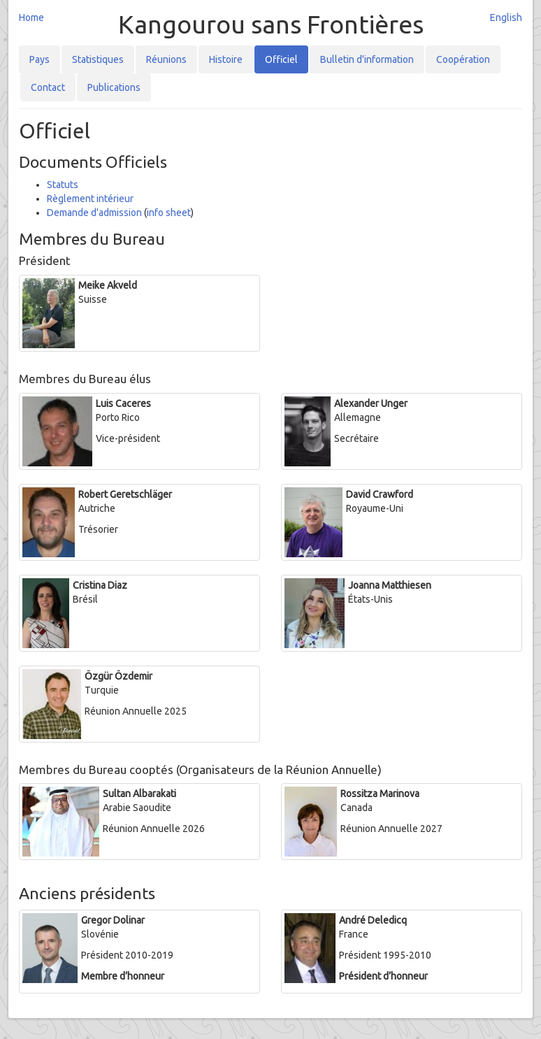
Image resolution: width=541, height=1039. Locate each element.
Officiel (281, 59)
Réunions (166, 59)
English (506, 17)
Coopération (463, 59)
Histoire (226, 59)
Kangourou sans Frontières (271, 24)
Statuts (62, 184)
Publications (113, 87)
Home (31, 17)
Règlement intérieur (90, 198)
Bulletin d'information (367, 59)
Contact (48, 87)
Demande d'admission (94, 212)
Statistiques (98, 59)
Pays (39, 59)
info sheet (169, 212)
